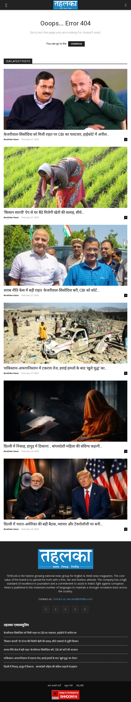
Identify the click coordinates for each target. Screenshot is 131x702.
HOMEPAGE (76, 44)
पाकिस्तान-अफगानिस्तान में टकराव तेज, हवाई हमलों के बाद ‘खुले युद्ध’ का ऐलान (40, 658)
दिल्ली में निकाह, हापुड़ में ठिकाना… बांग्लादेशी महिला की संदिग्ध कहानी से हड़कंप (40, 666)
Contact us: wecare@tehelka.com (72, 599)
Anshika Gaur (11, 139)
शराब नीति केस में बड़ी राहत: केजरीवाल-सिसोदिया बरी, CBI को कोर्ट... (52, 290)
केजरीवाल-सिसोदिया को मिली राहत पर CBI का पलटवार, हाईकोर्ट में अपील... (56, 134)
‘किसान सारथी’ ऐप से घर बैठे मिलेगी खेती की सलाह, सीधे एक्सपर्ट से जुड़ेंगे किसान (41, 641)
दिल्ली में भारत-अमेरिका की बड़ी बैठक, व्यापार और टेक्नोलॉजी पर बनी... (53, 524)
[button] (6, 5)
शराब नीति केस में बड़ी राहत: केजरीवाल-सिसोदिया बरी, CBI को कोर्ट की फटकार (41, 649)
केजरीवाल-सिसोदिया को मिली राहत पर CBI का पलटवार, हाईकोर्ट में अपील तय (40, 632)
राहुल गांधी (68, 685)
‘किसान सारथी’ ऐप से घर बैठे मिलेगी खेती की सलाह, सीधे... (44, 212)
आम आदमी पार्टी (54, 685)
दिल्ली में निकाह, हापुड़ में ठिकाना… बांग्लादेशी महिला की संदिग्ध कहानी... (53, 446)
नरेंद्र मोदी (79, 685)
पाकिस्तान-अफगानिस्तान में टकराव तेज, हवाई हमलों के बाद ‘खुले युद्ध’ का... (55, 368)
